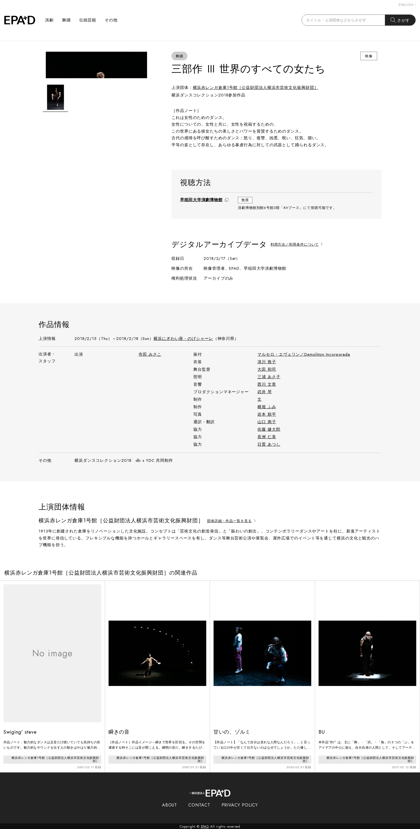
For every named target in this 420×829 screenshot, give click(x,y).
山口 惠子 (266, 422)
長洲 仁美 (266, 437)
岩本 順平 (266, 414)
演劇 (49, 20)
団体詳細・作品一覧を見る (232, 521)
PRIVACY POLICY (240, 804)
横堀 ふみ (266, 407)
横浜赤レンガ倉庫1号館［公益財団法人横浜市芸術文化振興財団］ (255, 88)
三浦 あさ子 (268, 377)
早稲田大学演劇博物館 (201, 200)
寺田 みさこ (149, 354)
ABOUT (169, 804)
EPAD (205, 825)
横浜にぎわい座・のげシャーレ (183, 339)
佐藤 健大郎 (268, 429)
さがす (400, 20)
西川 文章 (266, 384)
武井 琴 (264, 392)
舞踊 (66, 20)
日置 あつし (268, 444)
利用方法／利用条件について (297, 244)
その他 (111, 20)
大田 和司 (266, 369)
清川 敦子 (266, 362)
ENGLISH (407, 4)
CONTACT (199, 804)
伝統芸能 (87, 20)
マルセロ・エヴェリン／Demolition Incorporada (303, 354)
